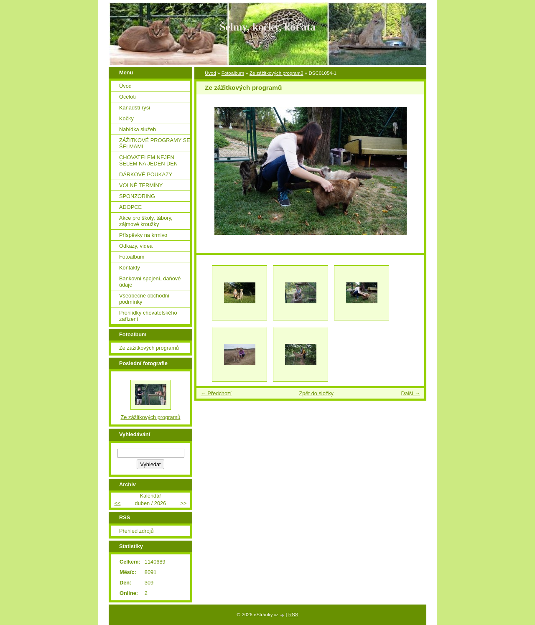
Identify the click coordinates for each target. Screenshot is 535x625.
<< (117, 503)
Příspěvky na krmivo (143, 235)
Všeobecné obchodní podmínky (144, 298)
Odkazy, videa (136, 246)
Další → (410, 393)
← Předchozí (216, 393)
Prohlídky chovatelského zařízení (148, 316)
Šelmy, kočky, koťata (267, 27)
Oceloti (127, 97)
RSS (293, 614)
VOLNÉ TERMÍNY (141, 185)
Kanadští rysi (134, 107)
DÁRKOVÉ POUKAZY (145, 174)
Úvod (210, 73)
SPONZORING (137, 196)
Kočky (126, 118)
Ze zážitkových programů (276, 73)
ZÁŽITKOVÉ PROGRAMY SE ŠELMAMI (154, 143)
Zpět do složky (316, 393)
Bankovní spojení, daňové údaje (150, 281)
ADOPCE (130, 207)
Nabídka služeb (137, 129)
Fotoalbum (233, 73)
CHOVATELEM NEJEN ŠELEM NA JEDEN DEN (148, 160)
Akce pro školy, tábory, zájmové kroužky (146, 221)
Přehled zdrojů (136, 531)
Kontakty (129, 267)
